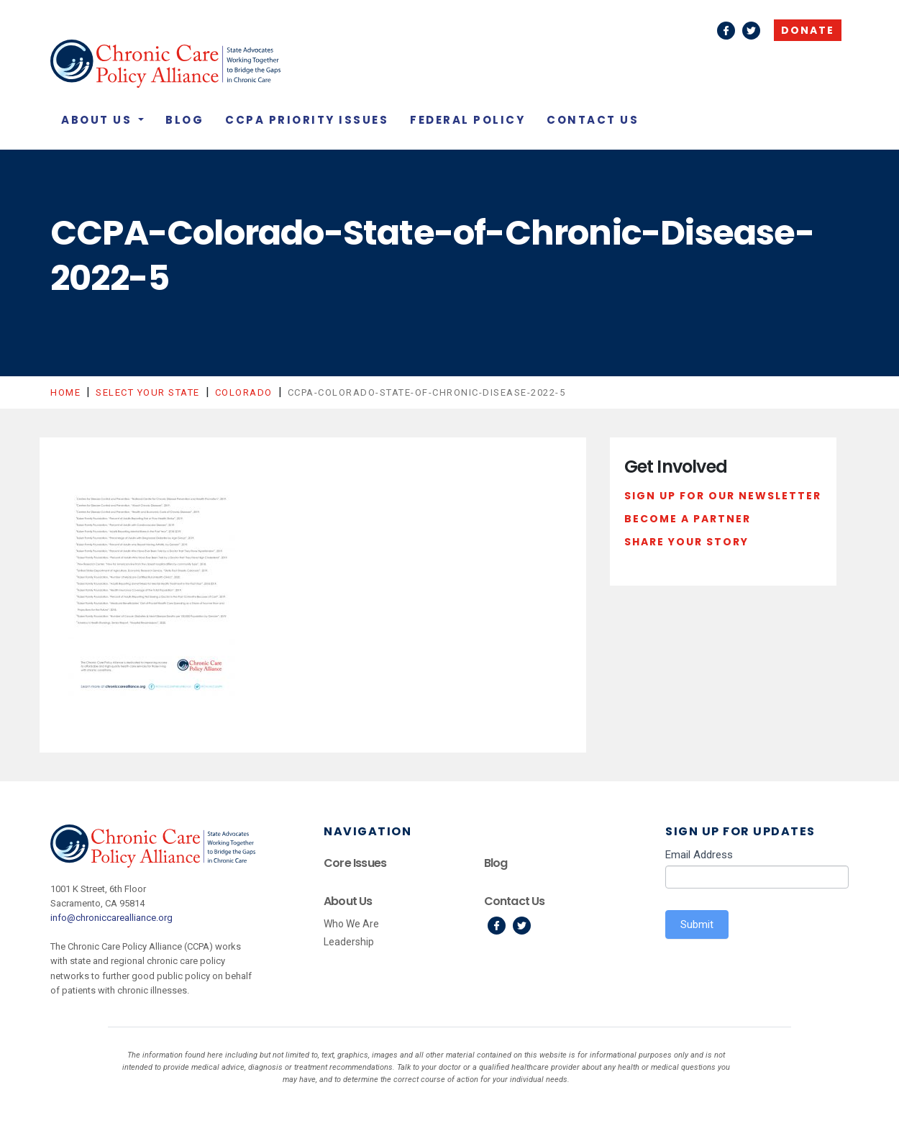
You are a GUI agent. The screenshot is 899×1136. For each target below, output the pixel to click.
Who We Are (351, 924)
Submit (696, 924)
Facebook (726, 31)
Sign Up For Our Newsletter (722, 496)
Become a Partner (687, 519)
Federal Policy (467, 119)
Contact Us (593, 119)
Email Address (699, 854)
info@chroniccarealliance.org (111, 917)
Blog (184, 119)
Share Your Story (686, 542)
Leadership (349, 942)
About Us (98, 119)
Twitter (751, 31)
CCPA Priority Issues (306, 119)
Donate (807, 30)
